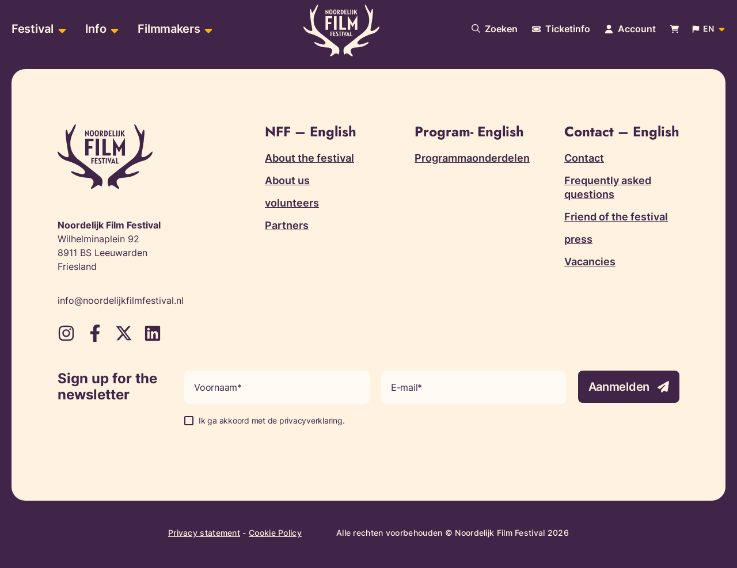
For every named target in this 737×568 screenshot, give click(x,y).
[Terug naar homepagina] (341, 30)
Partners (287, 225)
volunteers (292, 203)
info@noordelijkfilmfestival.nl (121, 300)
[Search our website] (495, 29)
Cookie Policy (275, 532)
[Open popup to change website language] (709, 28)
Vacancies (590, 262)
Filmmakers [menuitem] (169, 29)
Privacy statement (204, 532)
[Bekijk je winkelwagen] (674, 29)
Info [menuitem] (96, 29)
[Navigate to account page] (630, 29)
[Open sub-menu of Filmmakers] (207, 29)
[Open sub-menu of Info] (113, 29)
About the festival (309, 158)
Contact (584, 158)
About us (287, 180)
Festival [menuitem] (33, 29)
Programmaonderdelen (472, 158)
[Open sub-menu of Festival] (60, 29)
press (578, 239)
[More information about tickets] (561, 29)
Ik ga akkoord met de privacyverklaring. (271, 420)
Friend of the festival (616, 217)
